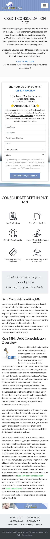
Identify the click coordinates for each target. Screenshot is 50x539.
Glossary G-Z (33, 521)
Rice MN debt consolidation (30, 475)
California (27, 524)
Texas (39, 524)
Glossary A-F (16, 521)
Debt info (13, 524)
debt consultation (14, 488)
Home (13, 518)
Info (21, 518)
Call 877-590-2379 (25, 61)
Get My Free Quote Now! (25, 175)
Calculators (33, 518)
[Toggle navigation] (44, 5)
